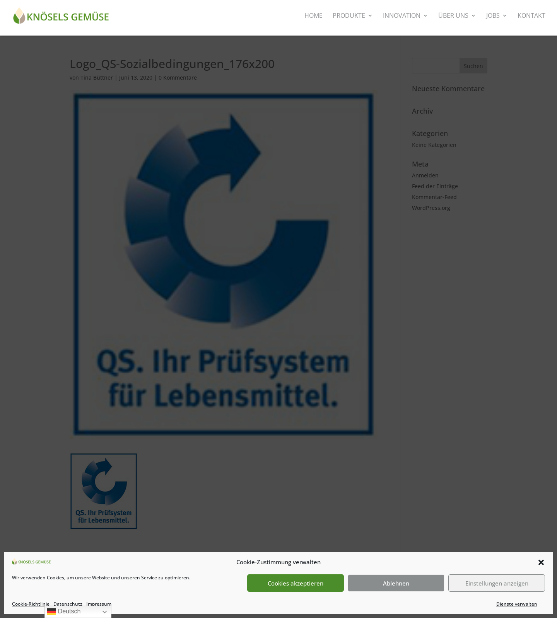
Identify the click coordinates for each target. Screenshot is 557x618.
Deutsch (63, 611)
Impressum (98, 604)
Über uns (453, 16)
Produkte (349, 16)
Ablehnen (396, 583)
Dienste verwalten (516, 604)
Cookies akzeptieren (295, 583)
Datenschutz (67, 604)
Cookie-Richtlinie (31, 604)
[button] (541, 562)
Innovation (401, 16)
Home (313, 16)
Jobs (493, 16)
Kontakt (531, 16)
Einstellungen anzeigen (496, 583)
